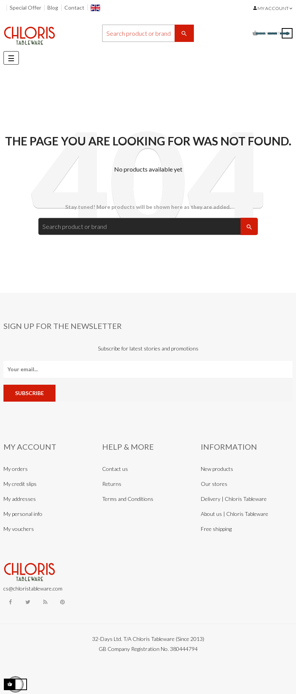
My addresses (19, 498)
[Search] (148, 33)
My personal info (22, 513)
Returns (111, 483)
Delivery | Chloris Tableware (234, 498)
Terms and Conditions (127, 498)
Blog (52, 7)
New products (217, 468)
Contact (74, 7)
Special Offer (25, 7)
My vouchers (18, 529)
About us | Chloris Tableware (234, 513)
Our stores (214, 483)
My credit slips (20, 483)
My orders (15, 468)
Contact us (115, 468)
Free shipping (216, 529)
